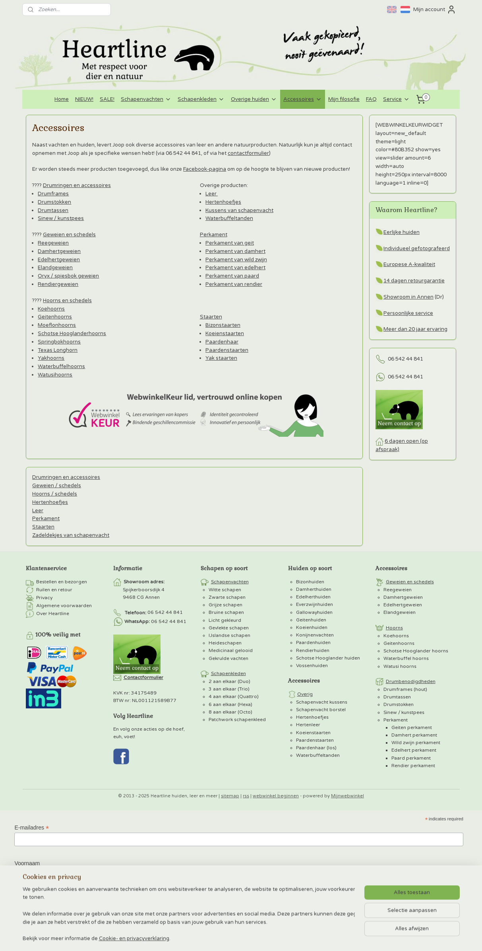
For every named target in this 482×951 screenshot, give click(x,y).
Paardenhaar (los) (316, 747)
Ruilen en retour (54, 589)
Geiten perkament (411, 727)
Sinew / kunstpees (61, 218)
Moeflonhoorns (57, 325)
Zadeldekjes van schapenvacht (70, 535)
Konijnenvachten (315, 635)
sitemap (230, 796)
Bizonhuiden (310, 581)
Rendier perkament (413, 765)
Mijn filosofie (344, 99)
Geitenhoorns (55, 317)
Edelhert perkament (413, 750)
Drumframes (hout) (405, 689)
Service (396, 99)
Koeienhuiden (311, 627)
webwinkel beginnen (276, 796)
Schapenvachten (146, 99)
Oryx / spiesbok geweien (68, 276)
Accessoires (302, 99)
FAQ (371, 99)
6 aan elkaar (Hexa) (230, 704)
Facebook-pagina (204, 169)
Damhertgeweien (59, 251)
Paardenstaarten (226, 350)
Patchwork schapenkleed (237, 719)
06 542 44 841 (405, 359)
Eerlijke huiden (401, 232)
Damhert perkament (414, 735)
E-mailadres (31, 827)
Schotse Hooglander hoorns (415, 651)
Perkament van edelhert (235, 267)
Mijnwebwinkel (347, 796)
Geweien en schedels (69, 234)
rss (246, 796)
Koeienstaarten (224, 333)
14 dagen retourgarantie (414, 281)
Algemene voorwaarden (64, 605)
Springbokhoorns (59, 342)
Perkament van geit (229, 243)
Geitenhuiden (311, 620)
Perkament (213, 234)
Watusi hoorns (399, 666)
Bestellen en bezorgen (61, 581)
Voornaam (27, 863)
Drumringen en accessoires (77, 185)
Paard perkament (411, 758)
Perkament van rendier (233, 284)
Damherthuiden (313, 589)
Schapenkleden (201, 99)
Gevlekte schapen (229, 628)
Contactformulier (143, 677)
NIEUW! (84, 99)
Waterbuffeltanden (229, 218)
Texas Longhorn (57, 350)
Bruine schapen (226, 612)
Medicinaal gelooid (231, 650)
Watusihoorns (55, 375)
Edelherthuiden (313, 597)
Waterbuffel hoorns (406, 658)
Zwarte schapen (227, 597)
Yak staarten (221, 358)
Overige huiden (254, 99)
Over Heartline (52, 613)
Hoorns (394, 628)
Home (61, 99)
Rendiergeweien (58, 284)
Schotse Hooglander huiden (328, 658)
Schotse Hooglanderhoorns (72, 333)
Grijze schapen (225, 605)
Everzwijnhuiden (314, 604)
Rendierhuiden (312, 650)
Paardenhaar (221, 342)
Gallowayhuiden (314, 612)
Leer (211, 194)
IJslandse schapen (229, 635)
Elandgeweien (55, 267)
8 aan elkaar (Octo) (230, 712)
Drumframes (53, 194)
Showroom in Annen (408, 297)
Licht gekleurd (225, 620)
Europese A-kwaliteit (409, 264)
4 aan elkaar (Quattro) (234, 696)
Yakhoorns (51, 358)
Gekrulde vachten (228, 658)
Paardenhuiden (313, 642)
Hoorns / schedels (54, 494)
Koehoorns (51, 309)
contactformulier (248, 153)
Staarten (210, 317)
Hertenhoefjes (223, 202)
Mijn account (434, 9)
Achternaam (29, 898)
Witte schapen (225, 589)
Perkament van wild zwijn (236, 260)
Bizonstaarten (222, 325)
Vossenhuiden (312, 665)
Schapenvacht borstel (321, 709)
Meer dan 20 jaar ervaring (415, 329)
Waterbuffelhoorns (61, 366)
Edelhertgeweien (59, 260)
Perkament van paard (232, 276)
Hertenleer (308, 724)
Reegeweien (53, 243)
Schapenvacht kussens (321, 702)
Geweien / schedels (56, 485)
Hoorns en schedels (67, 300)
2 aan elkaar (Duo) (229, 681)
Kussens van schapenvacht (239, 210)
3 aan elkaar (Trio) (229, 689)
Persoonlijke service (408, 313)
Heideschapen (225, 643)
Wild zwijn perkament (415, 742)
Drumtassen (53, 210)
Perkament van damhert (235, 251)
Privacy (44, 597)
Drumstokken (54, 202)
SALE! (107, 99)
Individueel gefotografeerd (416, 248)
